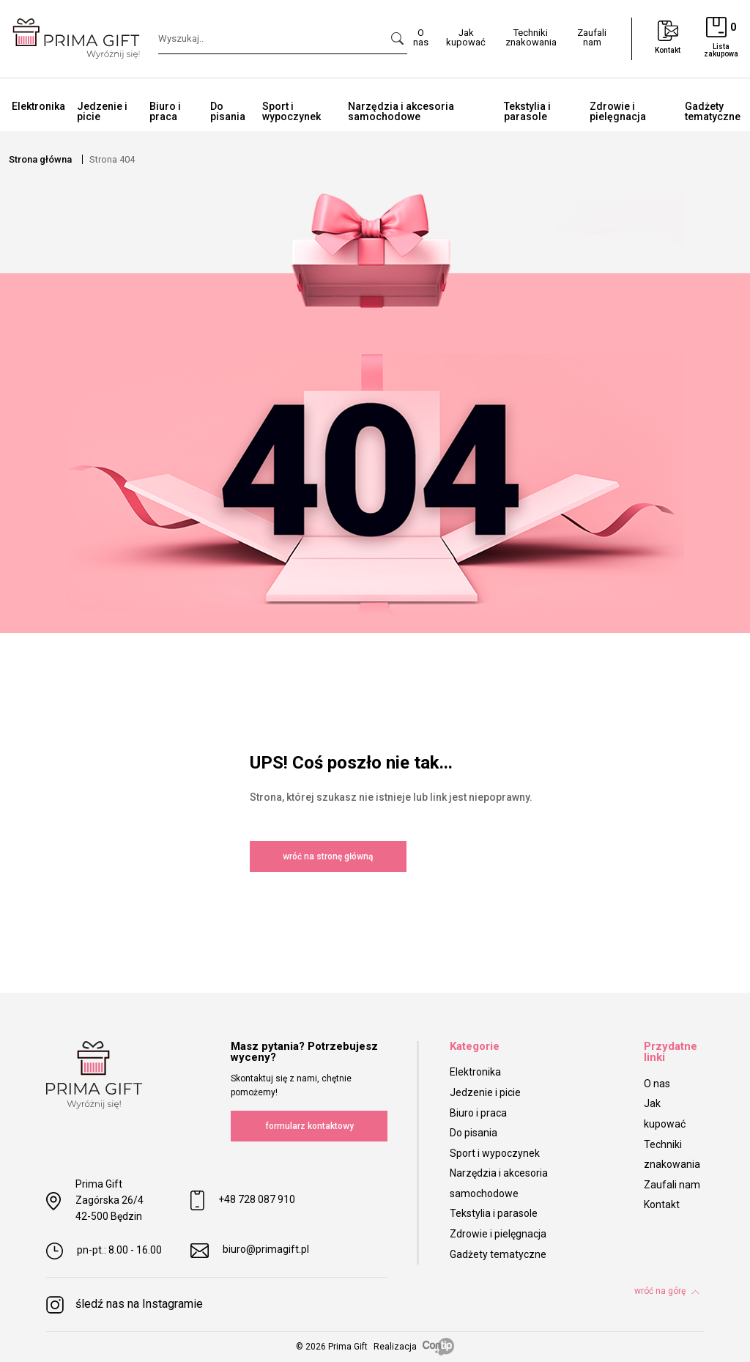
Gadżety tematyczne (498, 1254)
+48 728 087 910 (242, 1200)
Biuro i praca (165, 111)
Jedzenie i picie (102, 111)
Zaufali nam (672, 1185)
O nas (657, 1083)
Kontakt (662, 1204)
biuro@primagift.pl (249, 1250)
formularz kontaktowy (309, 1126)
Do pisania (227, 111)
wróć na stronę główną (328, 856)
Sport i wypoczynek (291, 111)
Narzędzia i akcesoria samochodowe (401, 111)
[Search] (282, 39)
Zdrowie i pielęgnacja (618, 111)
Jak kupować (665, 1114)
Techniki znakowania (672, 1155)
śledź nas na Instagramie (124, 1305)
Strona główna (40, 159)
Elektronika (38, 106)
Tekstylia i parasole (527, 111)
